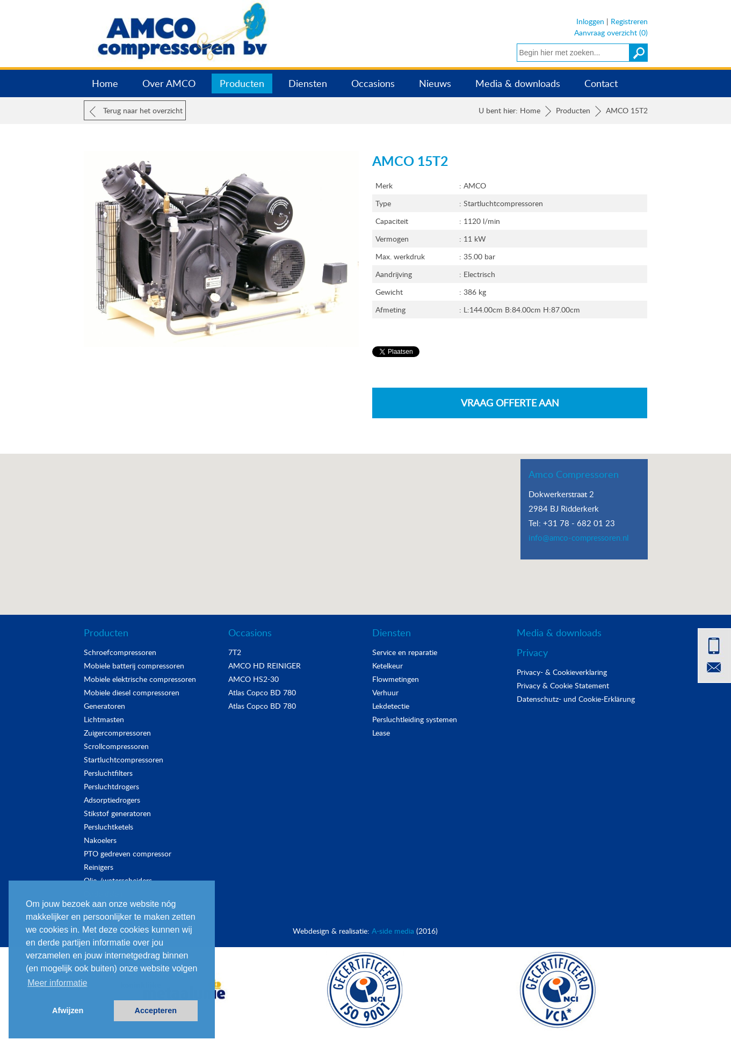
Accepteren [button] (156, 1010)
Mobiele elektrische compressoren (140, 679)
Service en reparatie (404, 652)
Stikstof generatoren (117, 813)
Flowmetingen (395, 679)
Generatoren (104, 706)
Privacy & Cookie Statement (563, 685)
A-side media (393, 931)
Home (105, 83)
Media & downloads (517, 83)
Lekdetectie (390, 706)
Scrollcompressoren (116, 746)
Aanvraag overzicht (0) (611, 32)
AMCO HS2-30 (253, 679)
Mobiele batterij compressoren (134, 665)
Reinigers (98, 867)
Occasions (373, 83)
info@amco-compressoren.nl (579, 537)
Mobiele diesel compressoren (131, 692)
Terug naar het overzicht (136, 111)
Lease (381, 733)
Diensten (307, 83)
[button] (366, 524)
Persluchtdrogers (111, 786)
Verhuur (385, 692)
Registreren (629, 21)
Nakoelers (100, 840)
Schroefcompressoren (120, 652)
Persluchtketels (108, 826)
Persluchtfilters (108, 773)
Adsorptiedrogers (112, 800)
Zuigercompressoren (117, 733)
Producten (242, 83)
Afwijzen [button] (67, 1010)
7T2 (234, 652)
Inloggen (590, 21)
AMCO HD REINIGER (264, 665)
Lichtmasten (104, 719)
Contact (601, 83)
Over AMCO (169, 83)
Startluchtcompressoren (123, 759)
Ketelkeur (387, 665)
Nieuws (435, 83)
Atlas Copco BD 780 (262, 692)
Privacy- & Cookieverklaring (562, 672)
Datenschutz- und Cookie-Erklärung (576, 699)
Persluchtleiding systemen (414, 719)
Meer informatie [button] (57, 982)
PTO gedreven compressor (127, 853)
